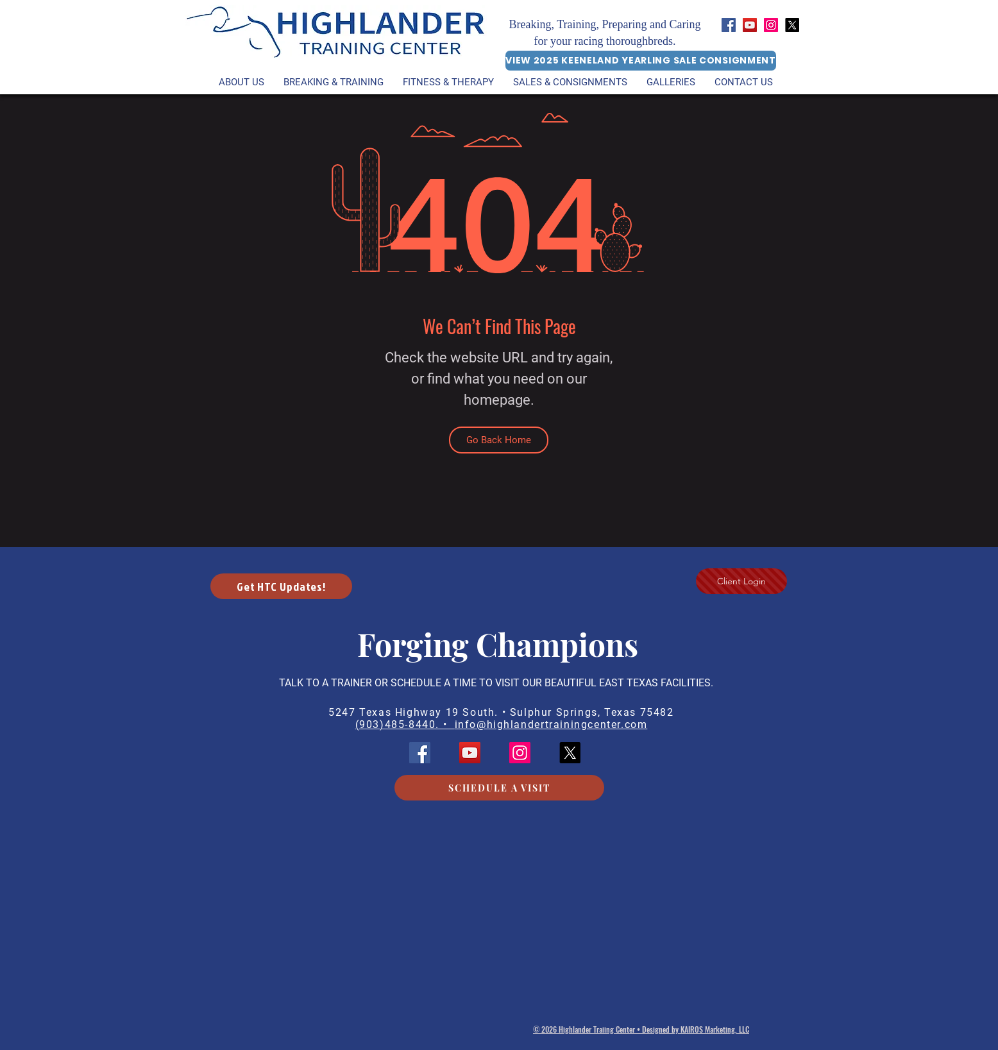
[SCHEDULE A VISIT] (499, 787)
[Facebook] (729, 25)
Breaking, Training (552, 24)
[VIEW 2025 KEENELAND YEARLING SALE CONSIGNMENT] (640, 61)
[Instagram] (771, 25)
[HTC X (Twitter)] (792, 25)
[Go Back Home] (498, 440)
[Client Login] (741, 581)
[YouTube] (750, 25)
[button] (448, 82)
